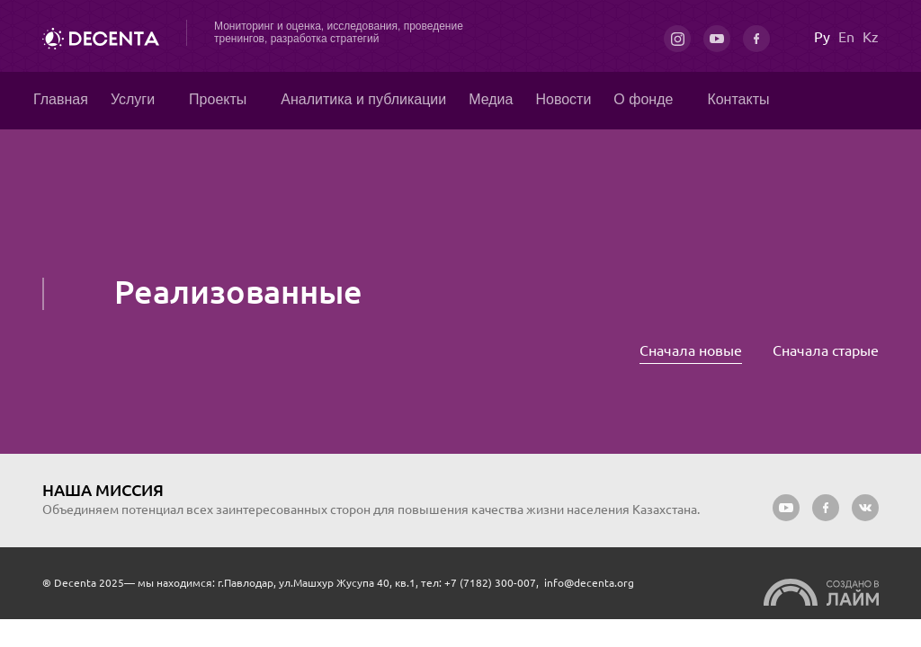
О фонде (643, 99)
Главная (60, 99)
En (846, 37)
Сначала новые (690, 350)
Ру (822, 37)
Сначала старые (826, 350)
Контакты (738, 99)
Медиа (491, 99)
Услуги (133, 99)
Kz (871, 37)
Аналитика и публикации (363, 99)
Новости (563, 99)
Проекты (217, 99)
